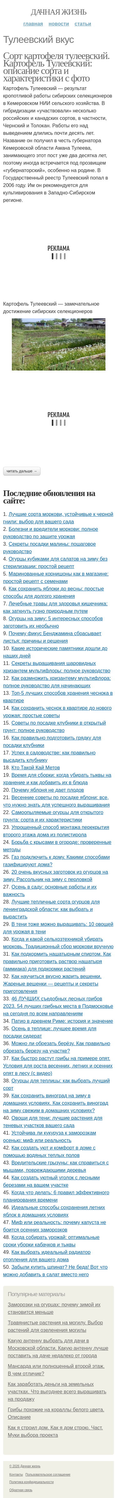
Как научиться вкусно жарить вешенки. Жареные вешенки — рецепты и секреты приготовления (52, 984)
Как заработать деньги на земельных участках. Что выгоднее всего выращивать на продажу (57, 1392)
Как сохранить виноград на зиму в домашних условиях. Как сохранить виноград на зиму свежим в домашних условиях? (55, 1103)
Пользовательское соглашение (48, 1474)
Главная (33, 23)
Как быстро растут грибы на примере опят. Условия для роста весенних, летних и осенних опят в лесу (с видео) (58, 1066)
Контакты (16, 1474)
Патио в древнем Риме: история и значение (62, 1021)
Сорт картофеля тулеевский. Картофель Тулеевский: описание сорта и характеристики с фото (56, 67)
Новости (59, 23)
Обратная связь (20, 1490)
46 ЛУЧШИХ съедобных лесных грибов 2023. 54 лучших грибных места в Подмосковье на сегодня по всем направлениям (58, 1006)
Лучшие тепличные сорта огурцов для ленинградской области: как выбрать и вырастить (51, 909)
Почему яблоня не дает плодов (48, 790)
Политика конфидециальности (31, 1482)
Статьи (83, 23)
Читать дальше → (22, 471)
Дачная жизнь (58, 11)
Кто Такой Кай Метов (36, 767)
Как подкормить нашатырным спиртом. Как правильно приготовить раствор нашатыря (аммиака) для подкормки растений (57, 961)
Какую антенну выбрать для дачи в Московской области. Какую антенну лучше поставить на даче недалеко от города (58, 1348)
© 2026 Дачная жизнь (24, 1466)
